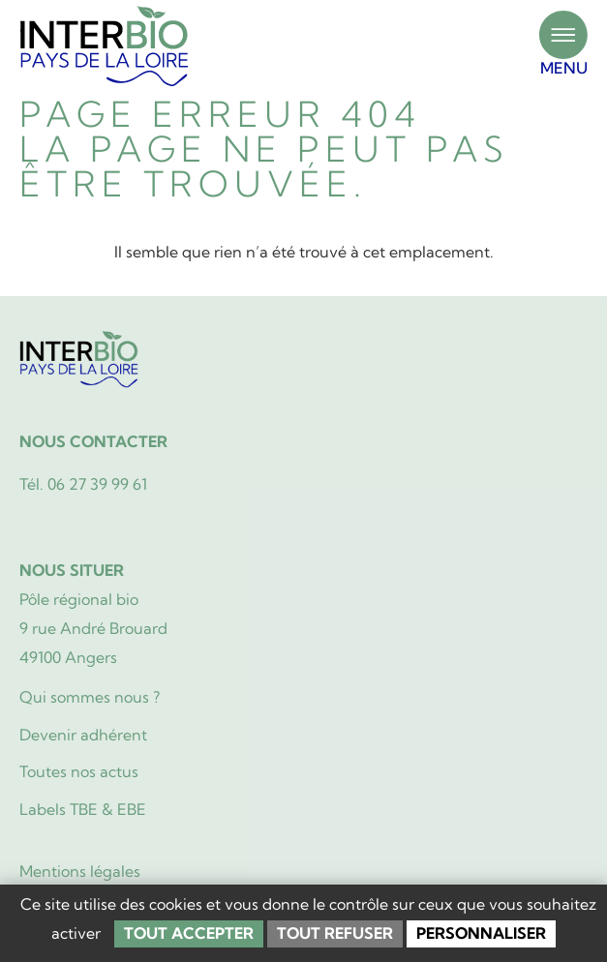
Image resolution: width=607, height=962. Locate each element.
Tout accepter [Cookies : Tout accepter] (189, 933)
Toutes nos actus (78, 771)
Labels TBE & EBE (82, 809)
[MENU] (563, 35)
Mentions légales (79, 871)
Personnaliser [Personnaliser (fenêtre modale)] (481, 933)
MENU (564, 67)
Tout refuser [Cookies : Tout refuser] (335, 933)
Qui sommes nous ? (89, 696)
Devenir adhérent (83, 734)
